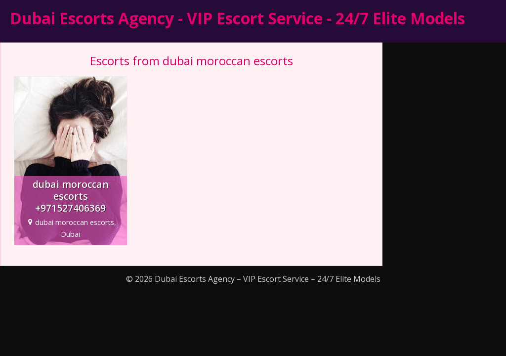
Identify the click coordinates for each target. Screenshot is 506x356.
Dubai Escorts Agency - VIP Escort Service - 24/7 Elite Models (237, 18)
